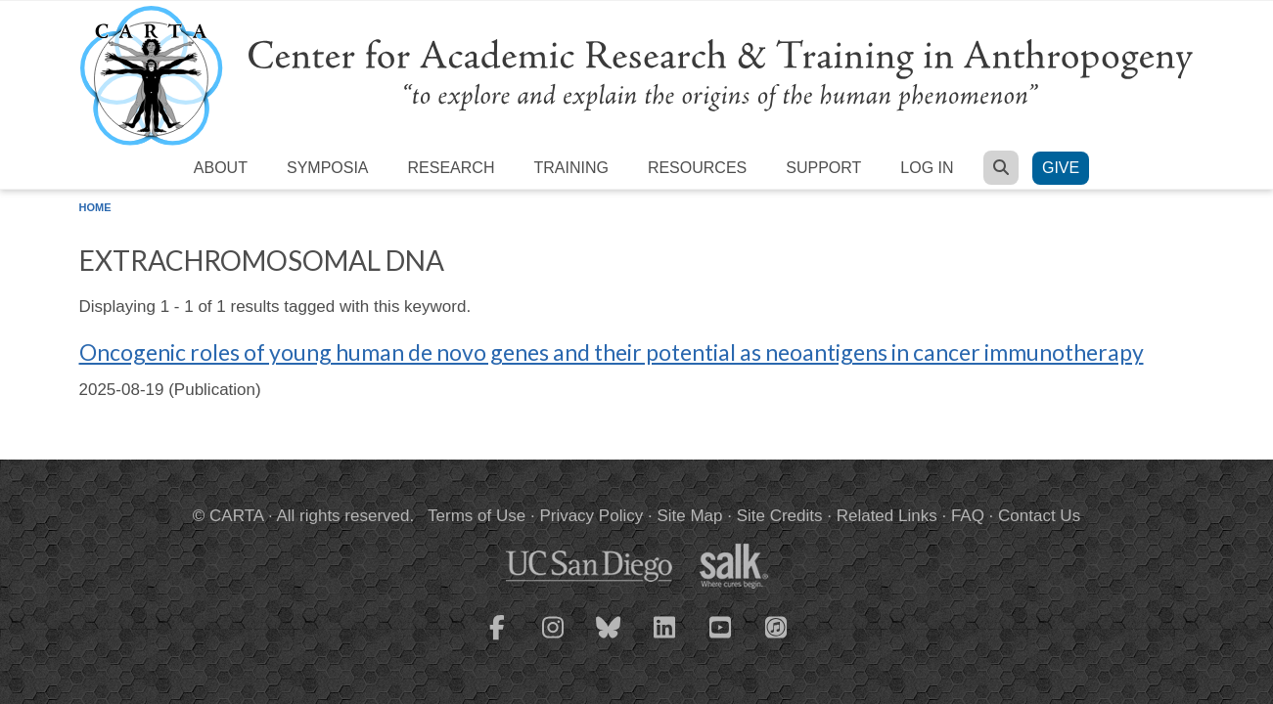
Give (1060, 167)
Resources (697, 167)
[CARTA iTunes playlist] (775, 625)
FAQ (967, 515)
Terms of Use (476, 515)
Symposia (328, 167)
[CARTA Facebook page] (497, 639)
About (221, 167)
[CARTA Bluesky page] (608, 639)
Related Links (887, 515)
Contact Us (1039, 515)
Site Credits (780, 515)
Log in (926, 167)
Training (570, 167)
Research (451, 167)
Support (823, 167)
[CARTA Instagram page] (552, 639)
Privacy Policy (591, 515)
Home (95, 207)
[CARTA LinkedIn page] (664, 639)
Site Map (689, 515)
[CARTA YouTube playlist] (720, 639)
